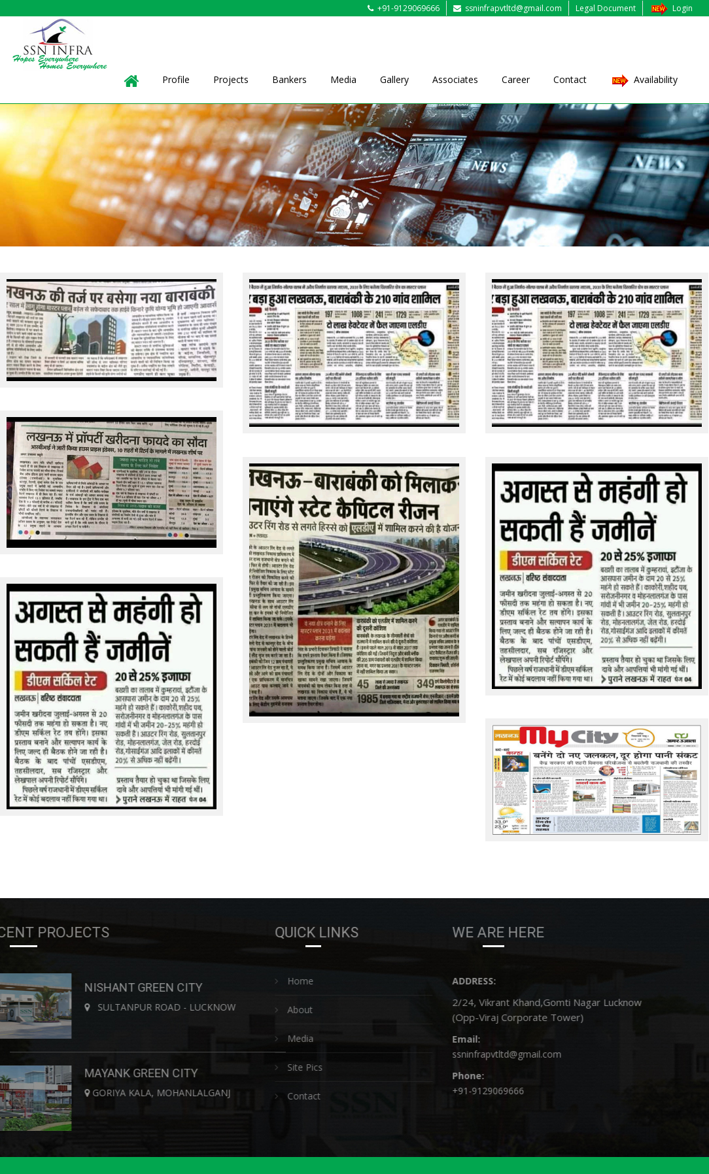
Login (671, 8)
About (296, 1009)
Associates (455, 79)
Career (516, 79)
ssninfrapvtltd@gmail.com (507, 8)
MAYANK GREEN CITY (143, 1073)
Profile (176, 79)
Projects (231, 79)
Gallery (394, 79)
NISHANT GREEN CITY (146, 987)
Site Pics (300, 1067)
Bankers (289, 79)
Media (343, 79)
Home (296, 981)
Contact (570, 79)
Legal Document (606, 8)
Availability (644, 80)
